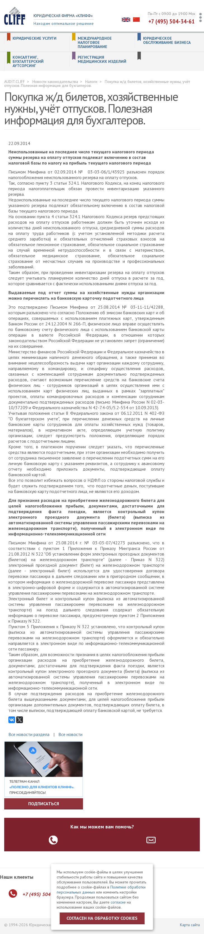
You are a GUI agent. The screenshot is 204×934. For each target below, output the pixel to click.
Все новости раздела (28, 734)
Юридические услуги (34, 38)
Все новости (70, 734)
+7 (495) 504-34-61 (171, 21)
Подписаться (43, 803)
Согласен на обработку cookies (102, 918)
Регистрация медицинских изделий (102, 59)
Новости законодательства (55, 81)
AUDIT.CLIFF (14, 81)
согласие (118, 902)
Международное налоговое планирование (95, 42)
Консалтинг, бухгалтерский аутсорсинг (28, 61)
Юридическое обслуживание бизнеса (167, 40)
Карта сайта (190, 924)
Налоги (91, 81)
